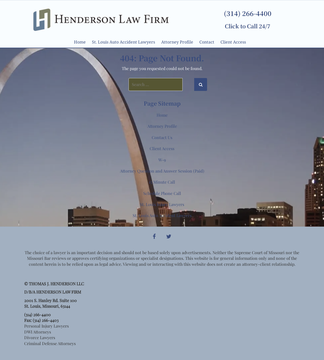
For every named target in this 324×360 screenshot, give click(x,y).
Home (80, 42)
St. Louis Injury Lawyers (162, 204)
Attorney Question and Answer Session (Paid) (162, 171)
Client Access (233, 42)
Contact (206, 42)
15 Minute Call (162, 182)
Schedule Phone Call (162, 193)
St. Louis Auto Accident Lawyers (123, 42)
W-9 (162, 159)
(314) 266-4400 (247, 13)
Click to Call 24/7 (247, 26)
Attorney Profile (177, 42)
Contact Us (162, 137)
